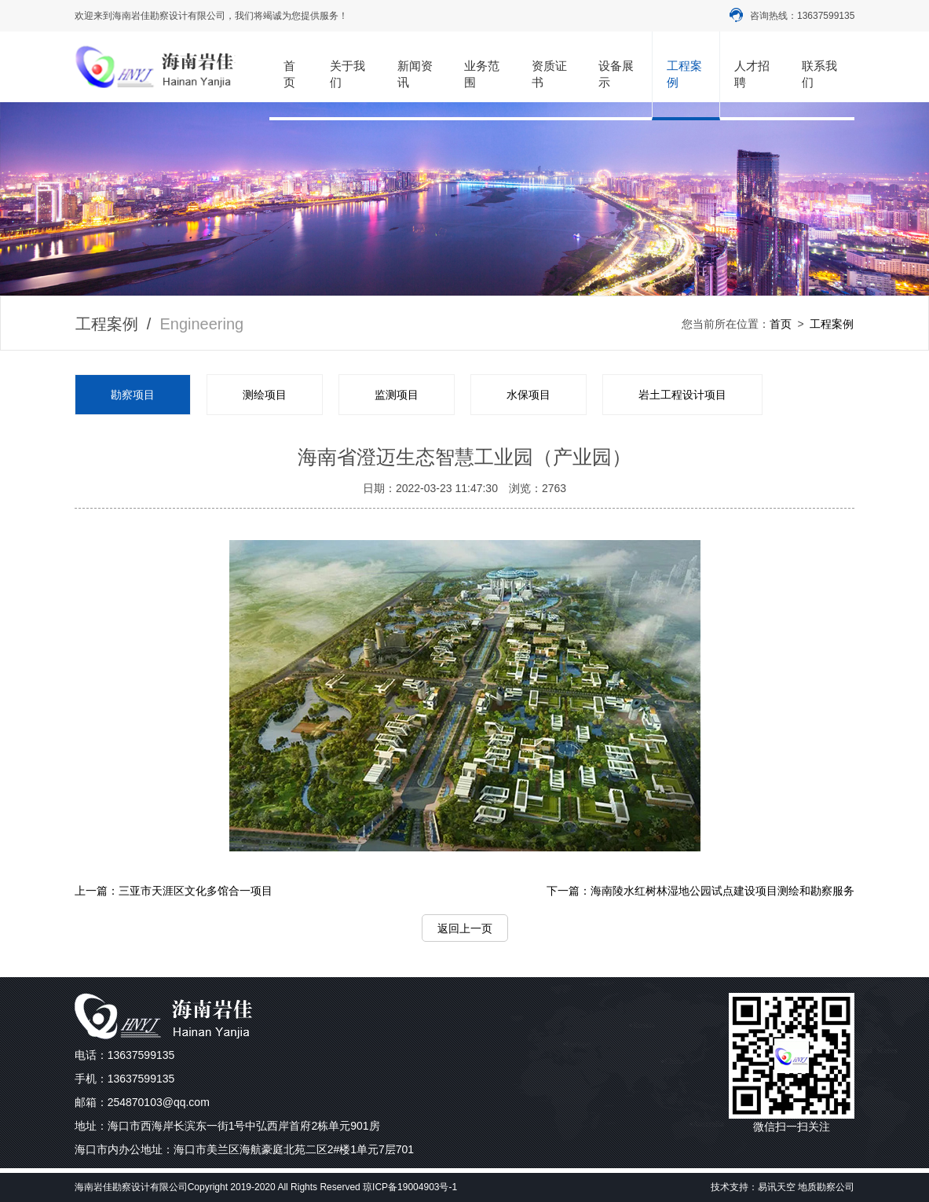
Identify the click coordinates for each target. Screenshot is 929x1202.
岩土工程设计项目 (682, 394)
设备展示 (616, 74)
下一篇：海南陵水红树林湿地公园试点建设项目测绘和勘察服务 (700, 890)
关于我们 (347, 74)
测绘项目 (265, 394)
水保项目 (528, 394)
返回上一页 (464, 928)
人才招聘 (752, 74)
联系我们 (819, 74)
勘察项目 (133, 394)
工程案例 (684, 74)
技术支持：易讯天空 (753, 1187)
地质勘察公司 (826, 1187)
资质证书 (549, 74)
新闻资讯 (415, 74)
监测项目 (397, 394)
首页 (289, 74)
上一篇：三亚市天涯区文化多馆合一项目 (173, 890)
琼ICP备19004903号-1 (410, 1187)
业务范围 (481, 74)
